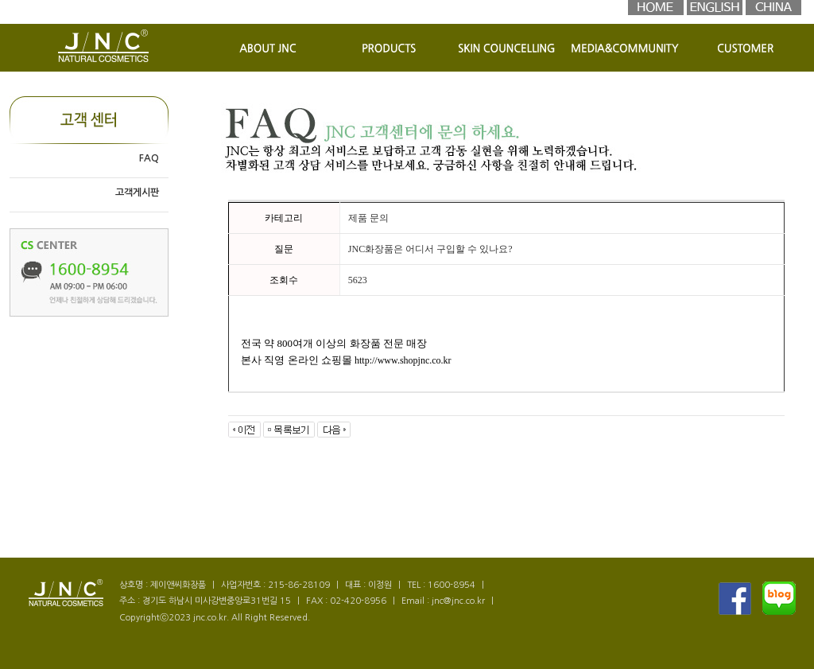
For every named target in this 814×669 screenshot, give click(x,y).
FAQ (149, 158)
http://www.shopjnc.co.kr (403, 360)
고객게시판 (137, 192)
